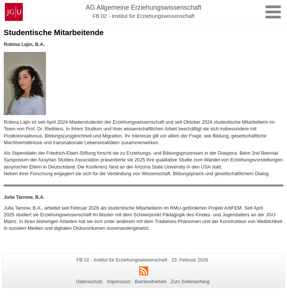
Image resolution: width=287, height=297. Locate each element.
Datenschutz (89, 281)
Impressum (118, 281)
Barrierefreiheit (150, 281)
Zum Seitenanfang (190, 281)
